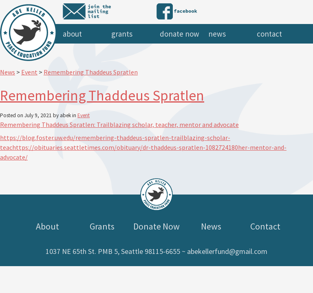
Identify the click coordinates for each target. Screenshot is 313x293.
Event (83, 115)
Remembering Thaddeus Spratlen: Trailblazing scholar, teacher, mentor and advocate (119, 124)
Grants (121, 34)
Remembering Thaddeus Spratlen (102, 95)
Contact (269, 34)
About (72, 34)
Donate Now (179, 34)
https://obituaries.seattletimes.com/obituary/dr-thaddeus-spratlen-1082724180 (125, 147)
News (217, 34)
